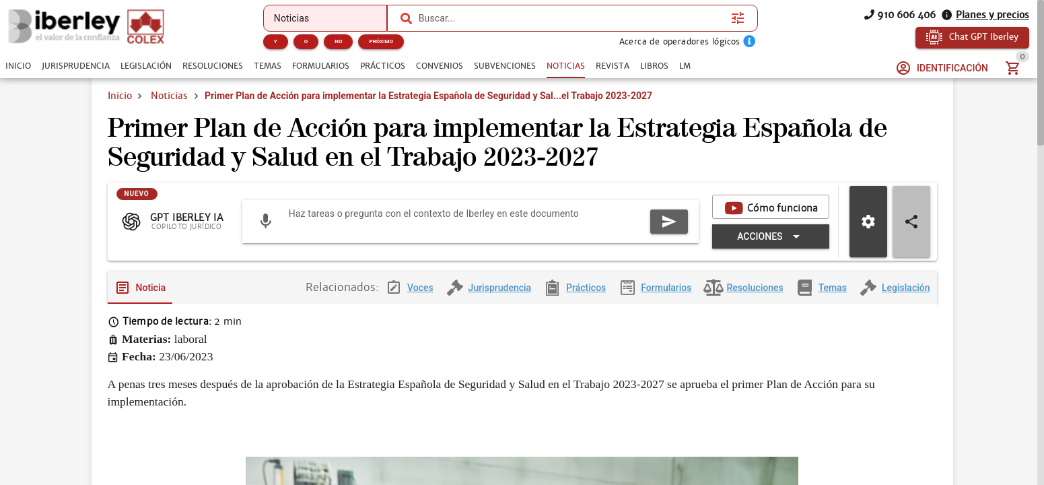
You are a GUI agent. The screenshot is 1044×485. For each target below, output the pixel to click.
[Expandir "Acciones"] (770, 236)
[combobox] (571, 18)
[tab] (18, 66)
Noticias (169, 96)
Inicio (120, 96)
